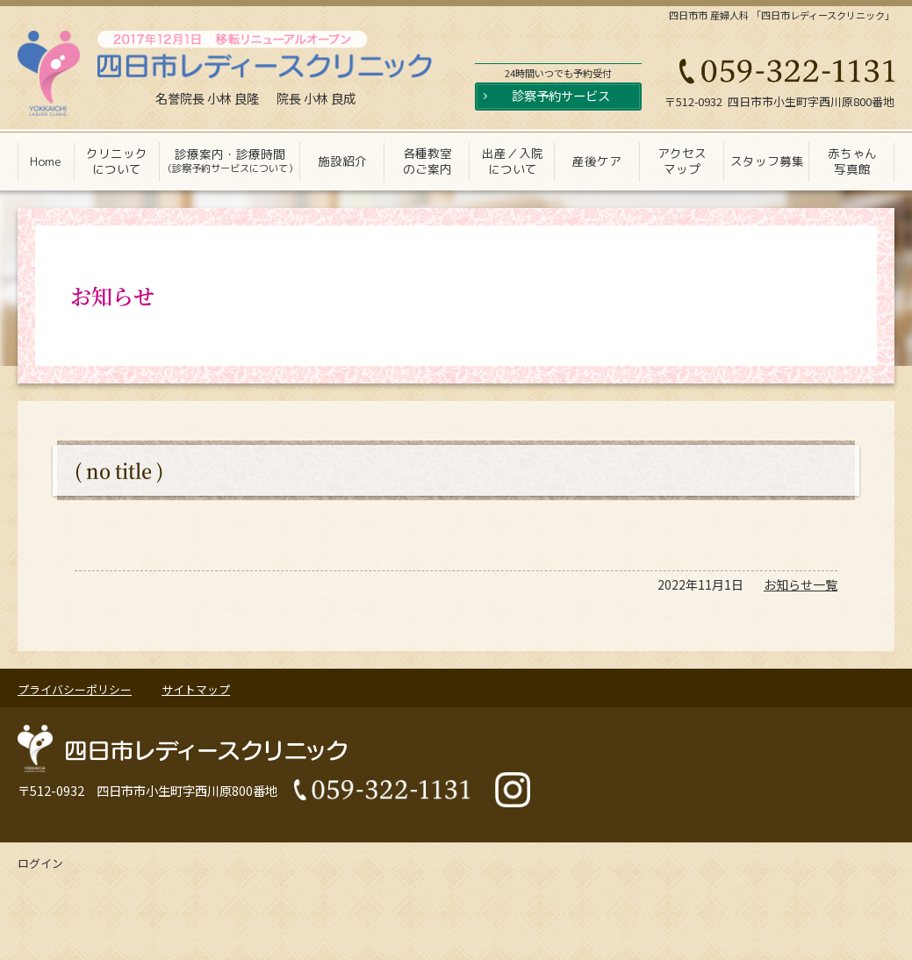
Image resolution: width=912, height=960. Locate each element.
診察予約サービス (561, 95)
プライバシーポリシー (75, 689)
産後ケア (596, 161)
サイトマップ (196, 689)
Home (45, 161)
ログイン (40, 863)
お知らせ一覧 (800, 584)
